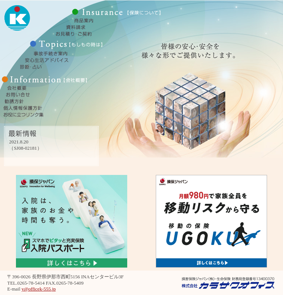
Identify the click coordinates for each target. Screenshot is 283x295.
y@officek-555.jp (39, 289)
